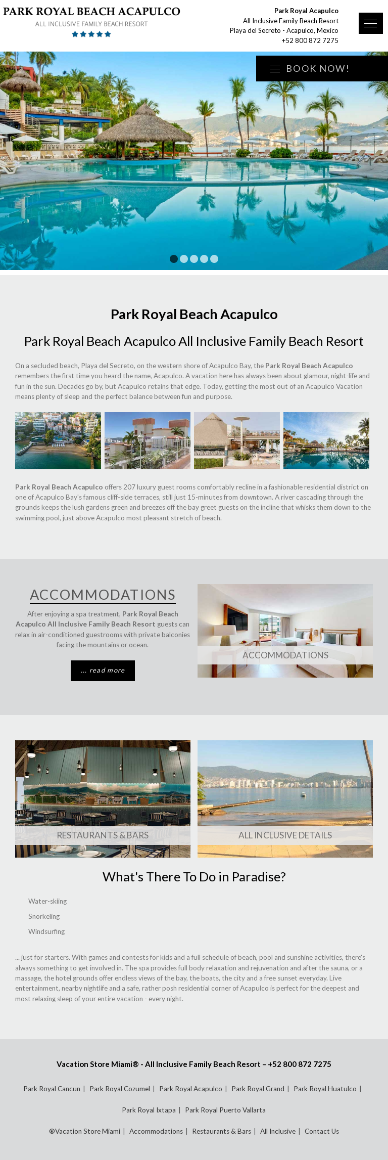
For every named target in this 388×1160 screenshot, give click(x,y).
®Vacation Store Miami (84, 1131)
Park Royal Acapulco (190, 1089)
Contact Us (322, 1131)
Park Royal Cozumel (119, 1089)
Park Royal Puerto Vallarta (225, 1110)
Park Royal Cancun (51, 1089)
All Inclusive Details (285, 835)
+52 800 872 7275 (310, 40)
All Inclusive (278, 1131)
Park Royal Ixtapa (149, 1110)
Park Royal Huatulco (325, 1089)
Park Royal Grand (257, 1089)
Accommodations (285, 655)
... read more (103, 670)
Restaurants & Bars (103, 835)
